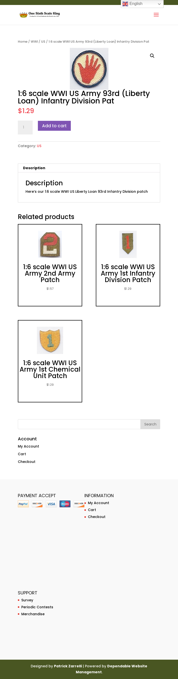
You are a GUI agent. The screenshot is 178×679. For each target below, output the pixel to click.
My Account (28, 446)
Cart (22, 454)
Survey (27, 600)
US (43, 41)
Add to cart (54, 126)
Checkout (26, 461)
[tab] (89, 168)
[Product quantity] (25, 127)
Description (34, 167)
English (132, 4)
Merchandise (33, 614)
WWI (34, 41)
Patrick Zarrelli (68, 666)
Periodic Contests (37, 607)
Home (22, 41)
